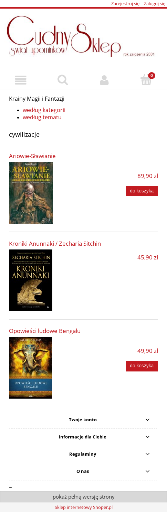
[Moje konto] (104, 80)
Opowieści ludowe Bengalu (45, 331)
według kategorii (44, 110)
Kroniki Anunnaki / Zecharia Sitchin (55, 243)
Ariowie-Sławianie (32, 156)
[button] (21, 80)
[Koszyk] (146, 79)
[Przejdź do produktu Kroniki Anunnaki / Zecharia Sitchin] (39, 280)
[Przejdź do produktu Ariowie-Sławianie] (39, 193)
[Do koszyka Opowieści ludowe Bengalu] (142, 366)
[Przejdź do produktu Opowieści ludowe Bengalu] (39, 368)
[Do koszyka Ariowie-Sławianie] (142, 191)
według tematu (42, 117)
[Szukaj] (62, 79)
